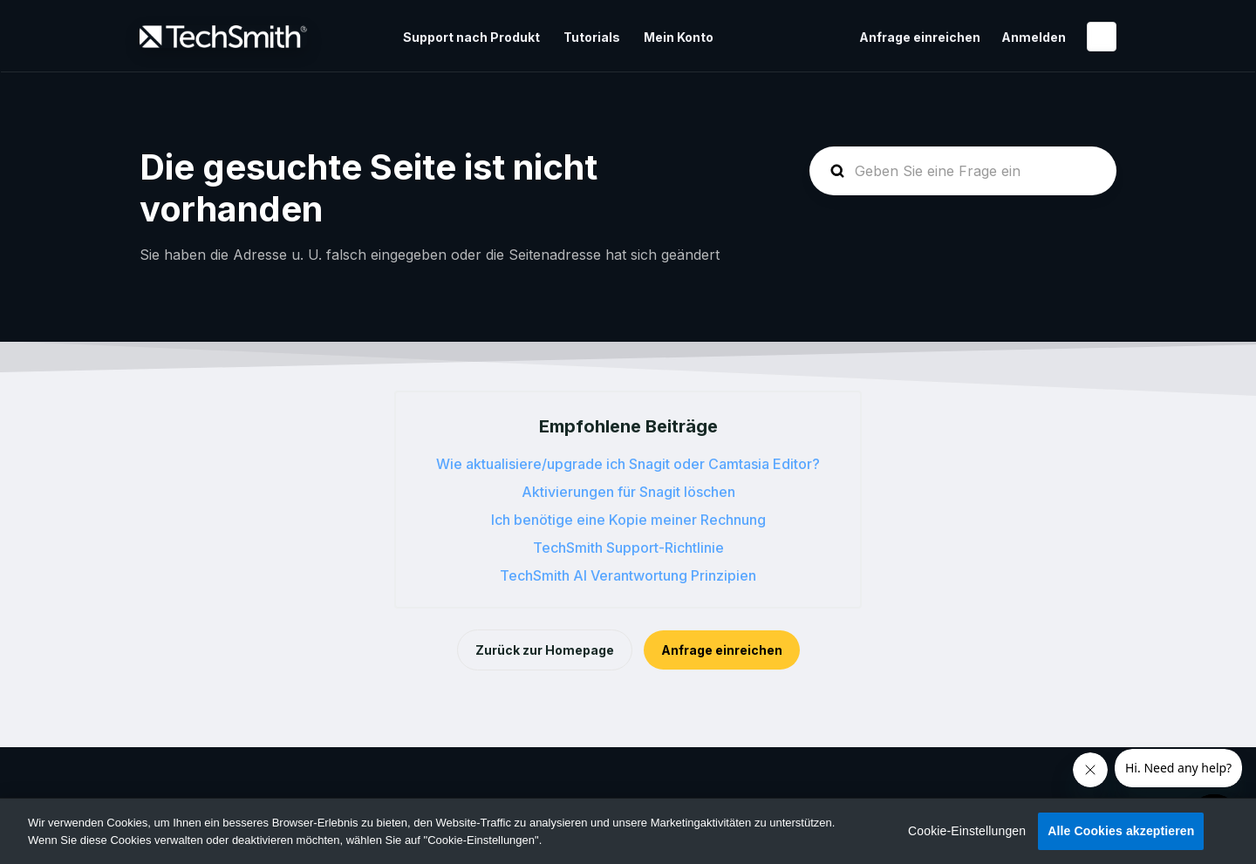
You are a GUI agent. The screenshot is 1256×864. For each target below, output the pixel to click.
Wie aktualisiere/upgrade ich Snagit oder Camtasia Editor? (628, 464)
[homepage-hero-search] (962, 170)
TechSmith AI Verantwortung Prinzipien (628, 575)
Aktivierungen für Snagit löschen (628, 491)
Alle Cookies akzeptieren (1121, 831)
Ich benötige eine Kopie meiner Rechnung (628, 519)
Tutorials (591, 37)
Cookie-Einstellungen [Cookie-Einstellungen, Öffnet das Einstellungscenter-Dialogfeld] (967, 831)
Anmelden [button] (1033, 37)
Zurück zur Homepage (544, 650)
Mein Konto (678, 37)
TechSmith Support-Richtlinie (628, 547)
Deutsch (1101, 36)
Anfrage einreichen (919, 37)
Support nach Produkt (471, 37)
